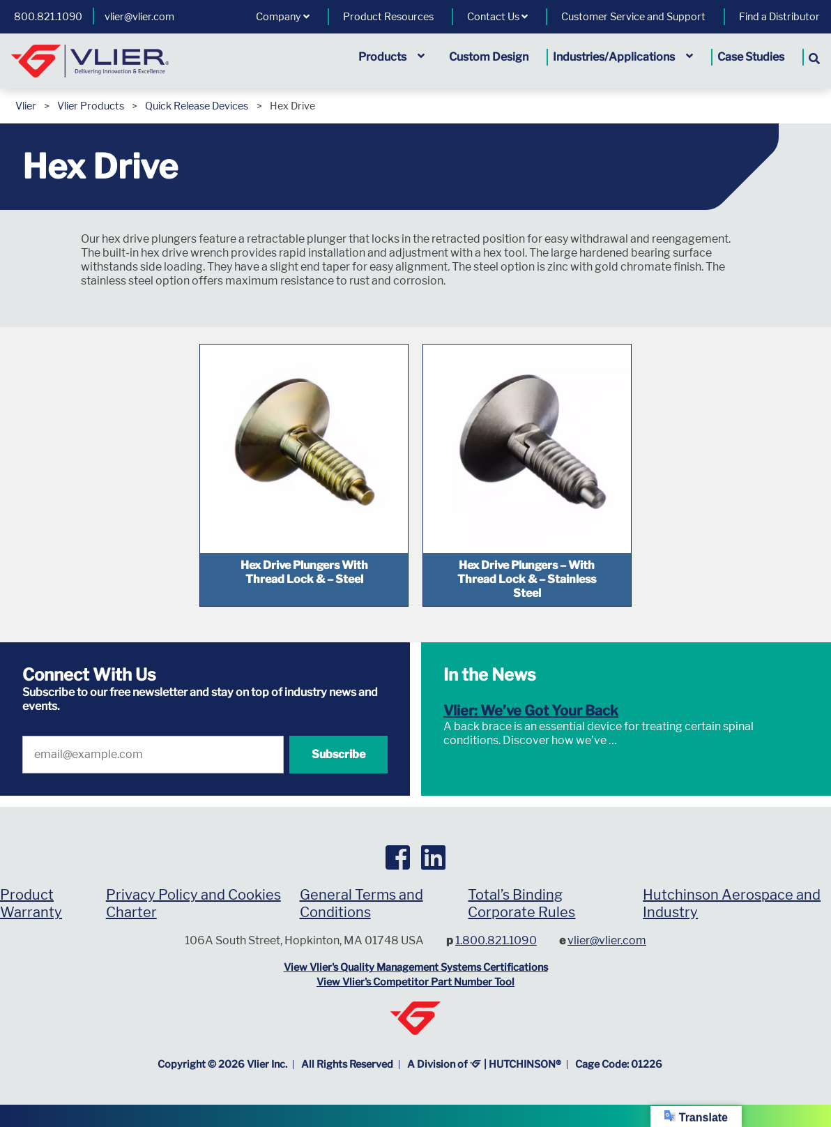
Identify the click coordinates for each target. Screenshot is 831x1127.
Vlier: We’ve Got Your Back (530, 710)
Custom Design (488, 56)
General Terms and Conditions (361, 903)
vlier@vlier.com (139, 16)
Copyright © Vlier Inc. (222, 1064)
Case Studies (750, 56)
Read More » (650, 740)
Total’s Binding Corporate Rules (521, 903)
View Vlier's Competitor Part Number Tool (415, 982)
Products (391, 56)
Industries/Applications (623, 56)
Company (283, 16)
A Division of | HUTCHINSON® (484, 1064)
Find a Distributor (779, 16)
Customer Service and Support (633, 16)
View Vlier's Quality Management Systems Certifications (416, 967)
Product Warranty (31, 903)
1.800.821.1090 (496, 940)
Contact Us (497, 16)
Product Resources (388, 16)
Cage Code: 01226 (618, 1064)
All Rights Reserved (347, 1064)
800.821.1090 (48, 16)
